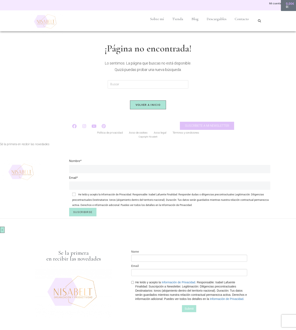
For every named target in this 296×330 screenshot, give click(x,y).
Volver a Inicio (148, 105)
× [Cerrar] (2, 230)
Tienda (177, 19)
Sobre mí (157, 19)
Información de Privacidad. (116, 195)
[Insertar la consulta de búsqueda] (148, 84)
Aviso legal (160, 133)
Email (73, 178)
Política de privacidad (110, 133)
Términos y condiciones (186, 133)
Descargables (216, 19)
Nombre (75, 161)
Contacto (242, 19)
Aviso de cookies (138, 133)
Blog (195, 19)
